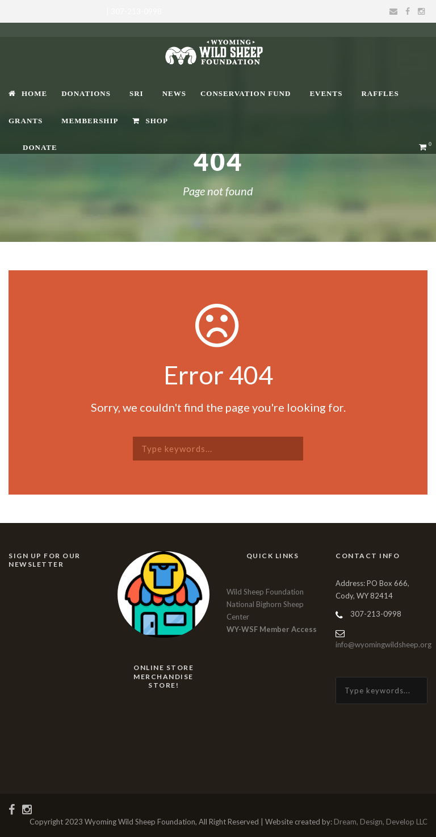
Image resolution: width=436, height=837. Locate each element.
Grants (26, 120)
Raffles (380, 93)
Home (28, 93)
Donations (86, 93)
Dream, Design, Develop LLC (380, 821)
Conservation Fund (245, 93)
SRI (136, 93)
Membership (89, 120)
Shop (149, 120)
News (174, 93)
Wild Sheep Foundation (265, 591)
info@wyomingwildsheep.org (56, 11)
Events (325, 93)
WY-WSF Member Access (272, 629)
